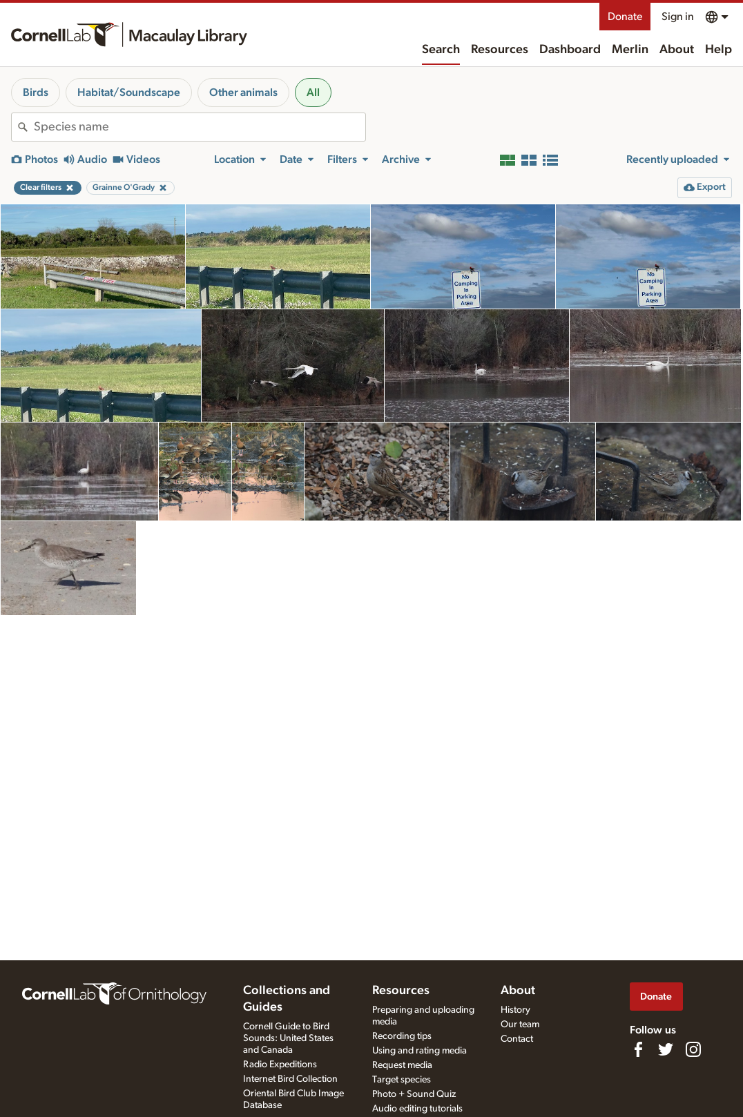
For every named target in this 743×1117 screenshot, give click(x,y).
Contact (517, 1039)
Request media (402, 1065)
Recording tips (402, 1036)
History (515, 1010)
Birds (35, 92)
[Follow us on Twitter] (665, 1049)
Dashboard (570, 49)
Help (718, 49)
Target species (401, 1080)
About (676, 49)
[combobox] (199, 127)
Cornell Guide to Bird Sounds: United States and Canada (288, 1038)
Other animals (243, 92)
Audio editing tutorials (417, 1109)
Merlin (630, 49)
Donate (625, 16)
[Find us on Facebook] (638, 1049)
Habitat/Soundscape (128, 92)
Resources (499, 49)
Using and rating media (419, 1051)
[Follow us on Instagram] (693, 1049)
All (313, 92)
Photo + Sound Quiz (414, 1094)
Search (441, 49)
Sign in (678, 16)
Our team (520, 1024)
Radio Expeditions (280, 1064)
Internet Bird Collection (290, 1079)
